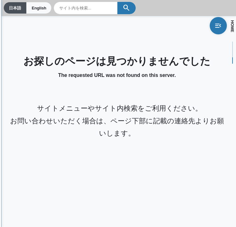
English (39, 8)
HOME (232, 26)
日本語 (15, 8)
